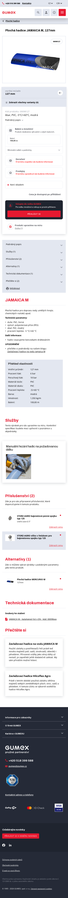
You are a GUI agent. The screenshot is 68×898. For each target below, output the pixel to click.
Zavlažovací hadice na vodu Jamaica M (26, 351)
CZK (58, 3)
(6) (24, 102)
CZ (49, 3)
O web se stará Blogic (11, 870)
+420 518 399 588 (12, 3)
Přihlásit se (34, 214)
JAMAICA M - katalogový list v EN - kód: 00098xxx (33, 619)
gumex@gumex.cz (18, 766)
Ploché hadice (13, 21)
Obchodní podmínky (10, 865)
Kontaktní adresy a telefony (19, 794)
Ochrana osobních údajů (12, 859)
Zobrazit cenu (56, 527)
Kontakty (26, 3)
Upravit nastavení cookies (41, 888)
